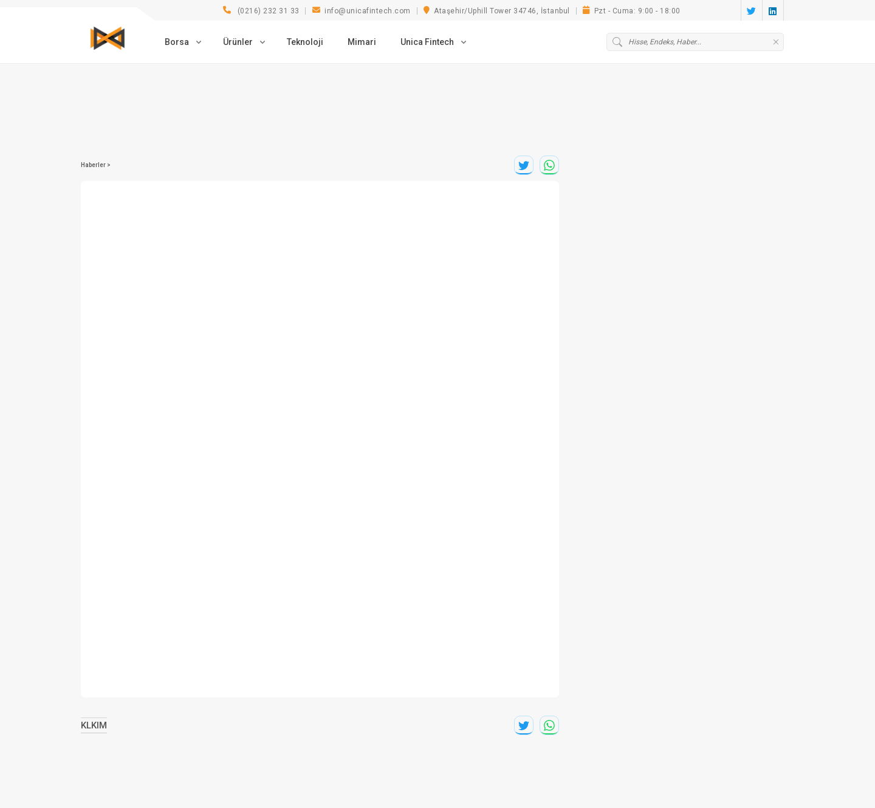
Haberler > (96, 165)
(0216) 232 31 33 (261, 11)
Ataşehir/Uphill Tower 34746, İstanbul (497, 11)
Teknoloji (305, 41)
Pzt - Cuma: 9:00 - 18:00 (632, 11)
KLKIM (94, 725)
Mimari (362, 41)
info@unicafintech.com (361, 11)
